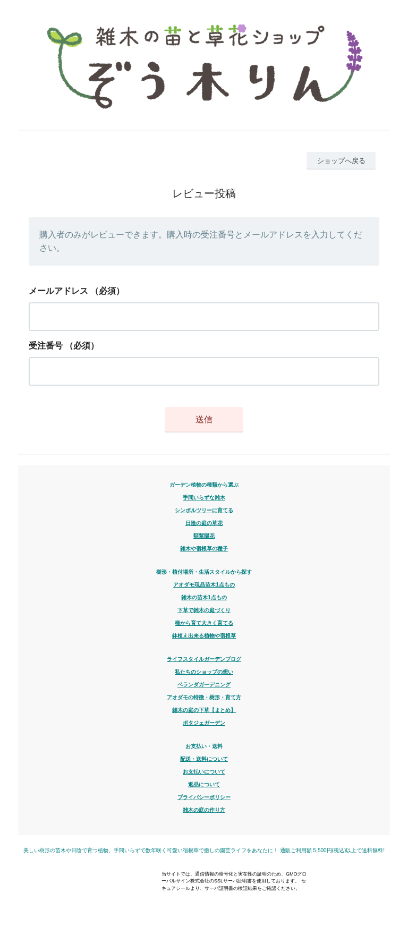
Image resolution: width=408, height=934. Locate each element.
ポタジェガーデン (204, 723)
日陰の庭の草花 (204, 523)
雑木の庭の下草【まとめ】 (204, 710)
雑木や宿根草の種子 (204, 548)
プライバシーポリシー (204, 797)
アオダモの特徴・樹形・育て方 (204, 697)
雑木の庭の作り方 (204, 810)
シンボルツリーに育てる (204, 510)
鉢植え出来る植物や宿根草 (204, 636)
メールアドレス (58, 290)
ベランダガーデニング (204, 684)
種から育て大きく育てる (204, 623)
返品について (204, 784)
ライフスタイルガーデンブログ (204, 659)
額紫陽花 (204, 536)
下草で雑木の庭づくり (204, 610)
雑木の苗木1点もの (204, 597)
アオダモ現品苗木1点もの (204, 585)
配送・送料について (204, 759)
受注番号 (46, 345)
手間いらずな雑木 (204, 497)
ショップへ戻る (341, 161)
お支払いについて (204, 772)
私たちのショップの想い (204, 672)
